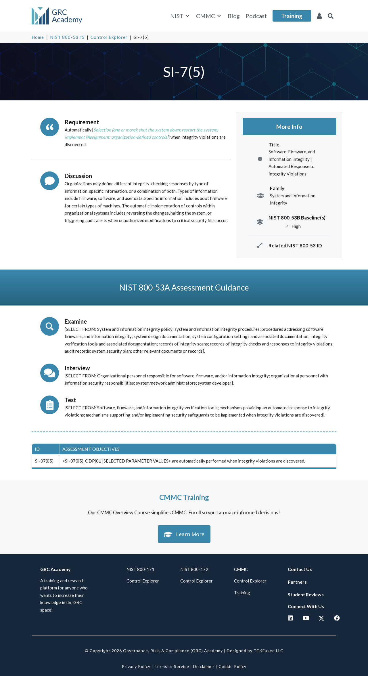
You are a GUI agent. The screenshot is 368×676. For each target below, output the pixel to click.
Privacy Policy (136, 666)
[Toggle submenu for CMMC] (219, 16)
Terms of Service (171, 666)
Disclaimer (203, 666)
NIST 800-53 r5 (67, 37)
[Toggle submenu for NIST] (187, 16)
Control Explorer (109, 37)
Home (38, 37)
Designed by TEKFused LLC (255, 650)
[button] (330, 16)
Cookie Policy (232, 666)
